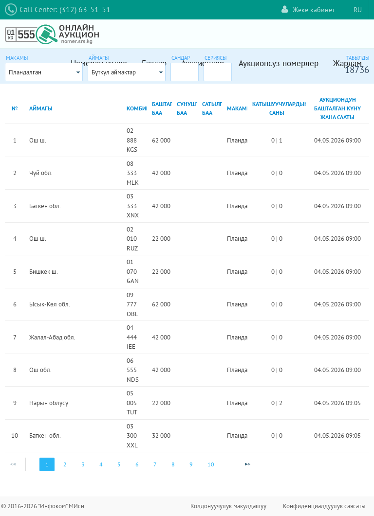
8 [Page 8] (173, 464)
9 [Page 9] (191, 464)
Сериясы (215, 57)
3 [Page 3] (83, 464)
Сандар (180, 57)
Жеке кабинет (308, 9)
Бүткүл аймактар (114, 72)
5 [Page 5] (119, 464)
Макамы (17, 57)
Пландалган (25, 72)
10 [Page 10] (210, 464)
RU (358, 9)
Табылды (357, 57)
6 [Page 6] (137, 464)
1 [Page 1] (47, 464)
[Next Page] (247, 464)
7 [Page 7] (155, 464)
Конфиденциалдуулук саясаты (324, 506)
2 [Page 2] (65, 464)
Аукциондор (202, 63)
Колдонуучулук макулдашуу (228, 506)
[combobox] (44, 72)
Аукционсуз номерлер (278, 63)
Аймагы (99, 57)
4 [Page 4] (101, 464)
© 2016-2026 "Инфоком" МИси (42, 506)
